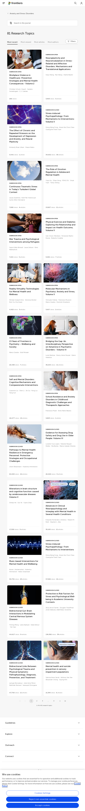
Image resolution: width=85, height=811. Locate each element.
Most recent (12, 42)
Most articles (39, 42)
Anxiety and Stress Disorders (22, 13)
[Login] (81, 3)
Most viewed (26, 42)
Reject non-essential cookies (42, 801)
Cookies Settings (43, 795)
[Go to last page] (65, 701)
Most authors (53, 42)
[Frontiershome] (15, 3)
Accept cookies (42, 808)
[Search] (75, 3)
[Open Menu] (3, 3)
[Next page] (60, 701)
